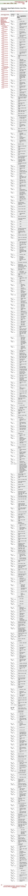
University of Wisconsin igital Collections (11, 886)
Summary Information (4, 18)
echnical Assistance (20, 885)
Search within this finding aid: (5, 15)
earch (8, 3)
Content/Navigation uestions (10, 885)
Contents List (3, 24)
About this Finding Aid (4, 17)
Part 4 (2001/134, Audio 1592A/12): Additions (4, 32)
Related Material (3, 20)
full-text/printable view (19, 11)
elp (15, 3)
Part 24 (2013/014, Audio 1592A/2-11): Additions (4, 69)
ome (5, 3)
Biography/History (4, 21)
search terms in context (5, 11)
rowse (12, 3)
